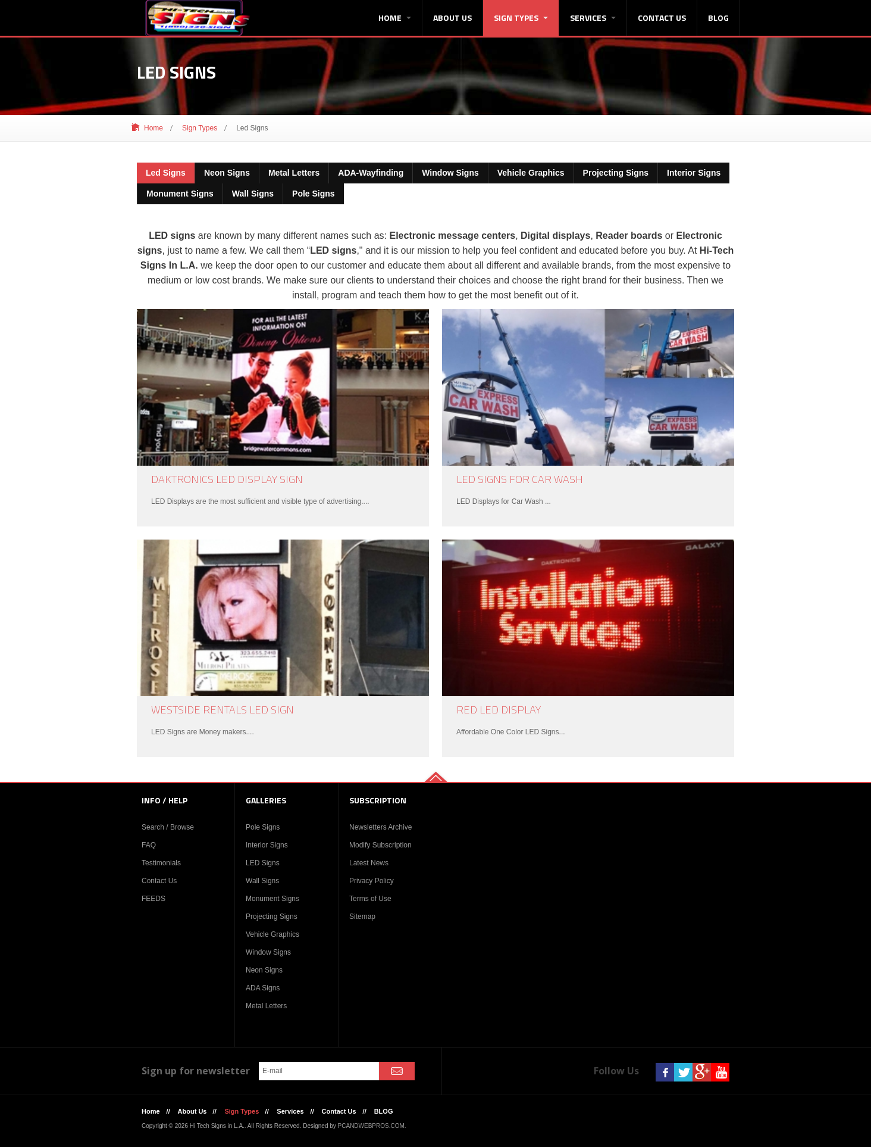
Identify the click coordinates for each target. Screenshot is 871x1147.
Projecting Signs (271, 916)
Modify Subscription (380, 845)
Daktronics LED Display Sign (227, 479)
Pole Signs (263, 827)
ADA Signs (263, 988)
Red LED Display (498, 710)
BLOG (718, 17)
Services (593, 17)
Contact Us (662, 17)
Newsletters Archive (380, 827)
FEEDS (153, 898)
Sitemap (362, 916)
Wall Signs (262, 881)
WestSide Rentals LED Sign (222, 710)
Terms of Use (370, 898)
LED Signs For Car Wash (519, 479)
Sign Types (521, 17)
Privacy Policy (371, 881)
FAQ (149, 845)
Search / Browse (168, 827)
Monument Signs (272, 898)
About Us (452, 17)
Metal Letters (266, 1006)
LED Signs (263, 863)
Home (394, 17)
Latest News (368, 863)
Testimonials (161, 863)
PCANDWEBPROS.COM (371, 1126)
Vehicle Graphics (272, 934)
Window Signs (268, 952)
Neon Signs (264, 970)
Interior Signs (267, 845)
